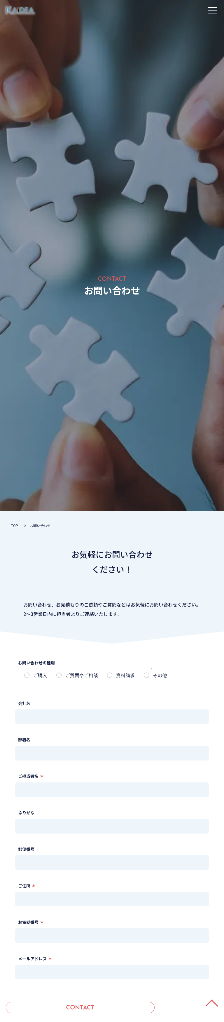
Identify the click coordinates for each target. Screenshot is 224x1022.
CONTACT (80, 1008)
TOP (14, 525)
